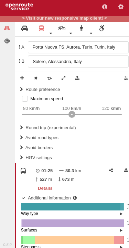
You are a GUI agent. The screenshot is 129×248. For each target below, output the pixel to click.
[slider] (71, 114)
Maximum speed (46, 98)
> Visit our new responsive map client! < (64, 18)
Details (45, 188)
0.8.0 (7, 244)
